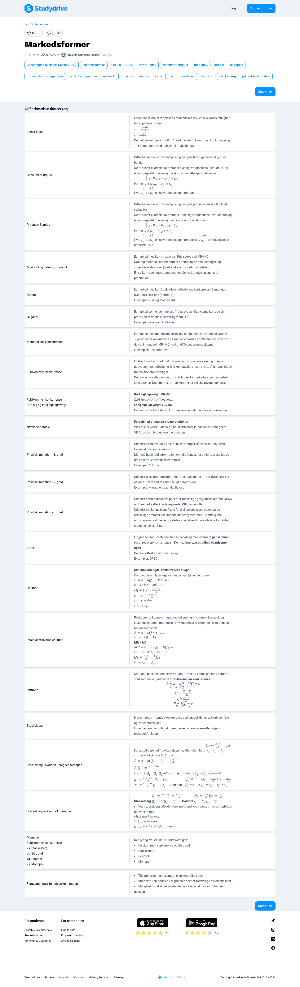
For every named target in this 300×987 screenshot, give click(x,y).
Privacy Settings (98, 977)
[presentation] (142, 132)
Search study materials (38, 930)
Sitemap (119, 977)
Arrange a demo (70, 940)
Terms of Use (32, 977)
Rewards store (33, 935)
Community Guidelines (37, 940)
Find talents (68, 930)
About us (78, 977)
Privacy (49, 977)
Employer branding (72, 935)
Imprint (63, 977)
